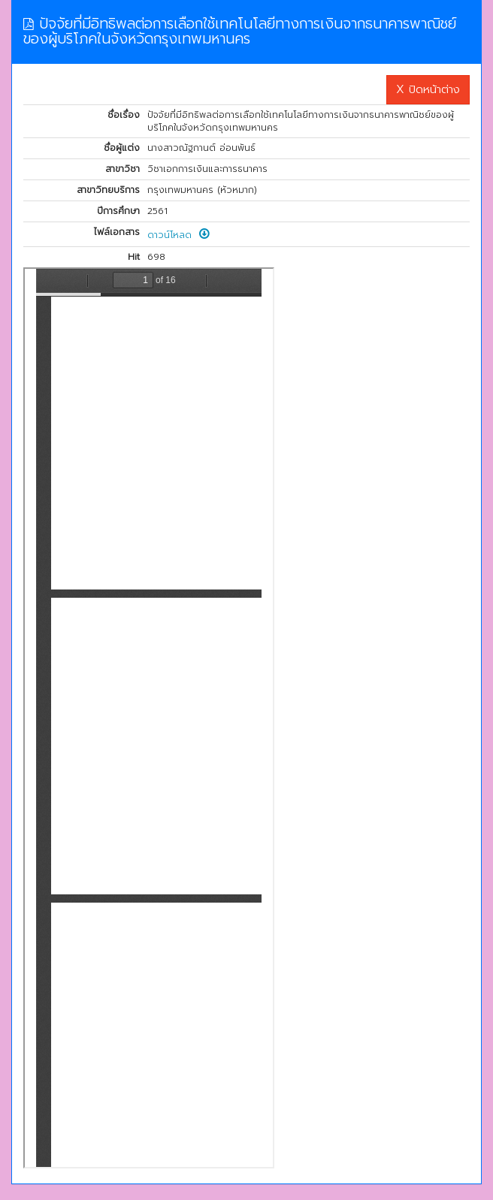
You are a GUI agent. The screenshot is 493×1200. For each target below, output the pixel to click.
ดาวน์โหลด (178, 235)
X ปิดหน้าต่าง (428, 89)
